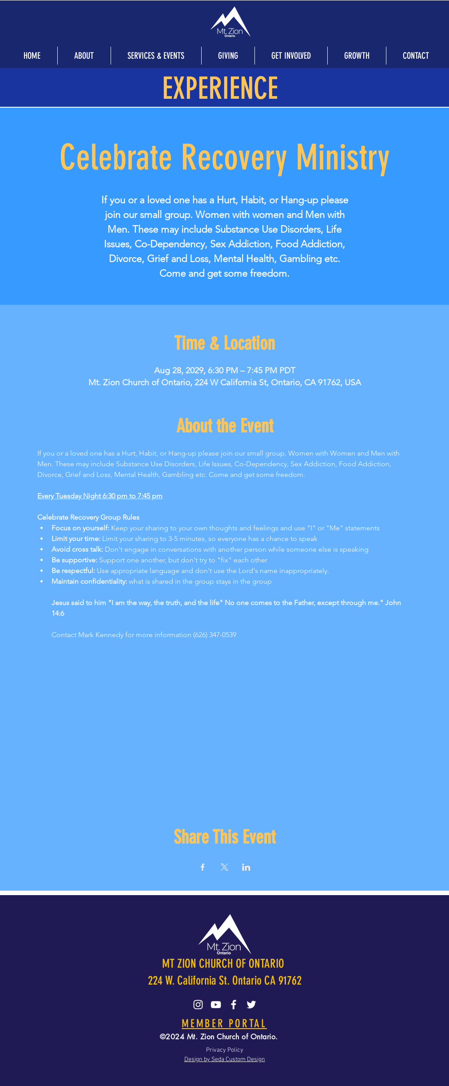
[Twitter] (251, 1004)
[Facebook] (233, 1004)
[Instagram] (198, 1004)
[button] (84, 56)
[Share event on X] (224, 867)
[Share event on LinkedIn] (246, 867)
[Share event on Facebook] (203, 867)
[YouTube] (216, 1004)
